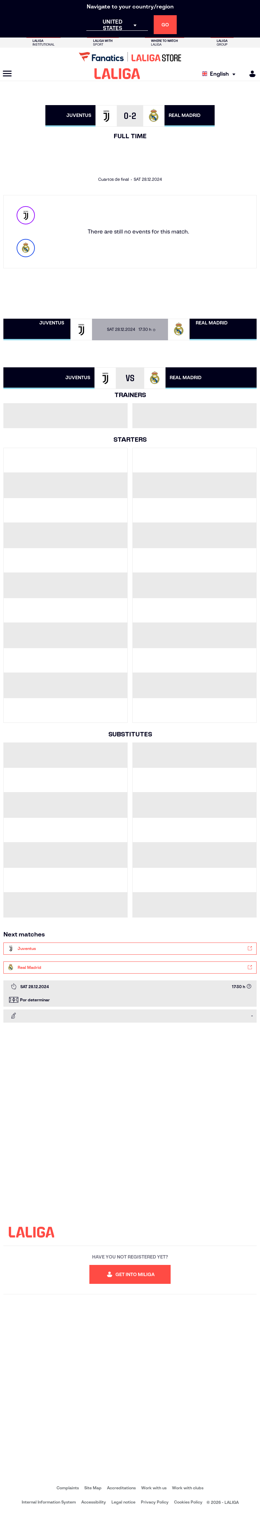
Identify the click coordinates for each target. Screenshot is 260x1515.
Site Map (93, 1488)
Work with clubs (187, 1488)
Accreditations (121, 1488)
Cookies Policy (188, 1502)
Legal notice (123, 1502)
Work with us (154, 1488)
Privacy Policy (155, 1502)
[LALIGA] (117, 73)
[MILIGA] (250, 74)
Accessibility (93, 1502)
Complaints (68, 1488)
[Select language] (220, 74)
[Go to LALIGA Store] (130, 57)
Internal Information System (49, 1502)
